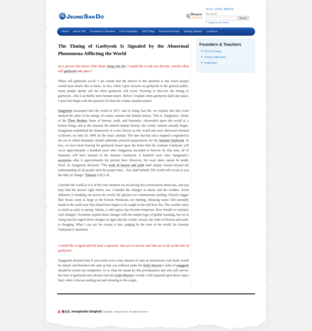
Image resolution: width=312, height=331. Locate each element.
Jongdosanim (210, 62)
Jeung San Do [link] (116, 66)
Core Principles (128, 31)
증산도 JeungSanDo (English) (80, 311)
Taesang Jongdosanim (215, 56)
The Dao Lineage (212, 51)
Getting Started (193, 31)
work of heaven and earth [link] (126, 165)
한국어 (209, 9)
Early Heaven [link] (152, 265)
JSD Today (148, 31)
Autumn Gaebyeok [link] (171, 140)
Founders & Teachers (102, 31)
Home (65, 31)
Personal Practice (169, 31)
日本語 (218, 9)
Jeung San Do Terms (217, 22)
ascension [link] (64, 160)
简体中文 (229, 9)
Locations (212, 31)
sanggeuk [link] (182, 265)
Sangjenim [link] (65, 110)
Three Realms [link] (77, 120)
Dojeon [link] (91, 175)
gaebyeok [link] (70, 71)
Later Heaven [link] (124, 275)
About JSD (79, 31)
